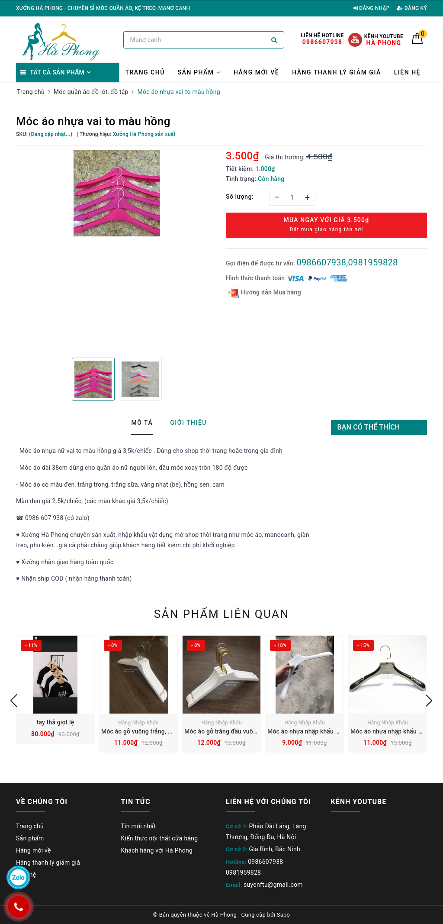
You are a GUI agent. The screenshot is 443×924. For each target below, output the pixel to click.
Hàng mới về (256, 72)
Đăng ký (412, 8)
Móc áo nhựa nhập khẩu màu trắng (315, 731)
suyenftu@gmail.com (273, 884)
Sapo (283, 914)
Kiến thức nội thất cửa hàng (159, 838)
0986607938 (265, 861)
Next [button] (429, 700)
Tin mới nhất (138, 826)
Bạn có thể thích (368, 427)
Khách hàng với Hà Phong (157, 850)
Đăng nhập (371, 8)
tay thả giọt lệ (55, 722)
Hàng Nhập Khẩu (138, 723)
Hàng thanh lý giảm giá (336, 72)
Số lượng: (240, 196)
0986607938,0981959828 (347, 262)
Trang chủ (145, 72)
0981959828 (243, 872)
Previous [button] (13, 700)
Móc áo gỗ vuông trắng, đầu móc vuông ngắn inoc (170, 731)
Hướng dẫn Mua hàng (264, 293)
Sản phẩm (199, 72)
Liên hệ (407, 72)
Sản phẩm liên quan (221, 613)
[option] (116, 193)
